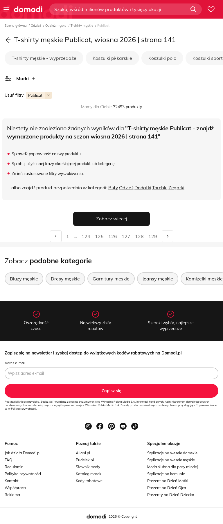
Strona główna (16, 26)
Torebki (160, 187)
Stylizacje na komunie (166, 473)
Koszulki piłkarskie (112, 58)
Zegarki (176, 187)
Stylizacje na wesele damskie (172, 453)
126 (112, 236)
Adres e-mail (15, 363)
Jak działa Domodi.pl (22, 453)
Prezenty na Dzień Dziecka (170, 494)
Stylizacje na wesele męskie (171, 460)
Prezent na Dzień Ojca (166, 487)
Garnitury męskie (111, 279)
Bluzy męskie (24, 279)
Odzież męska (56, 26)
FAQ (8, 460)
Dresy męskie (65, 279)
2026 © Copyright (123, 516)
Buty (113, 187)
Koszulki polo (162, 58)
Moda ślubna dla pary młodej (172, 466)
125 (99, 236)
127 (126, 236)
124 (86, 236)
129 (152, 236)
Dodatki (142, 187)
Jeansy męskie (157, 279)
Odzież (36, 26)
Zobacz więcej (111, 219)
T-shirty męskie (82, 26)
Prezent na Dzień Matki (167, 480)
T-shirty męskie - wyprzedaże (44, 58)
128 (139, 236)
